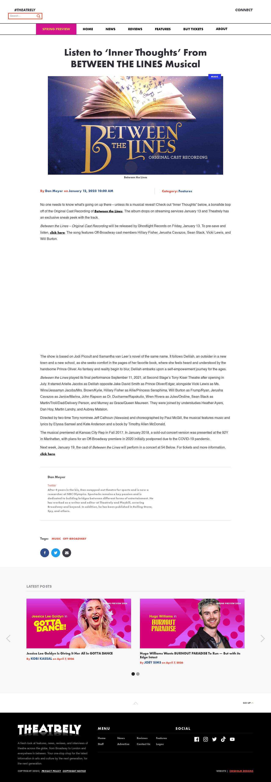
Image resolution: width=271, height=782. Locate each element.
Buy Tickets (193, 29)
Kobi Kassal (41, 659)
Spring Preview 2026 (115, 603)
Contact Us (143, 744)
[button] (222, 28)
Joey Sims (152, 662)
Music (214, 76)
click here (57, 232)
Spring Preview (56, 29)
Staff (101, 744)
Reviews (135, 29)
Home (88, 29)
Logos (160, 744)
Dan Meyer (54, 191)
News (110, 29)
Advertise (123, 744)
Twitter (52, 485)
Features (163, 29)
